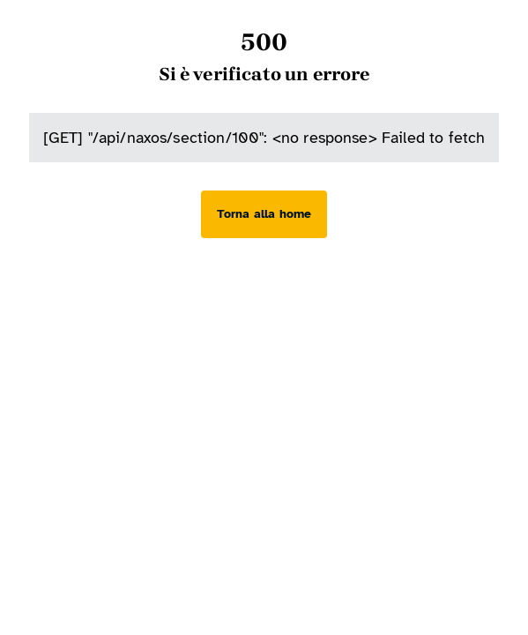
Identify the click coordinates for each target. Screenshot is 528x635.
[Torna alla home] (264, 214)
